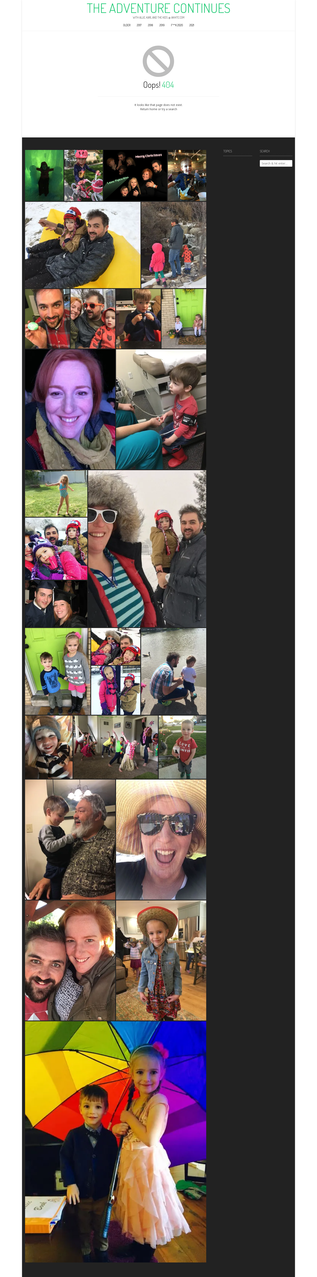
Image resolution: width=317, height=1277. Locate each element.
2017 (139, 25)
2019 (162, 25)
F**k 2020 (177, 25)
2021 (191, 25)
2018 (150, 25)
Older (126, 25)
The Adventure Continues (158, 7)
